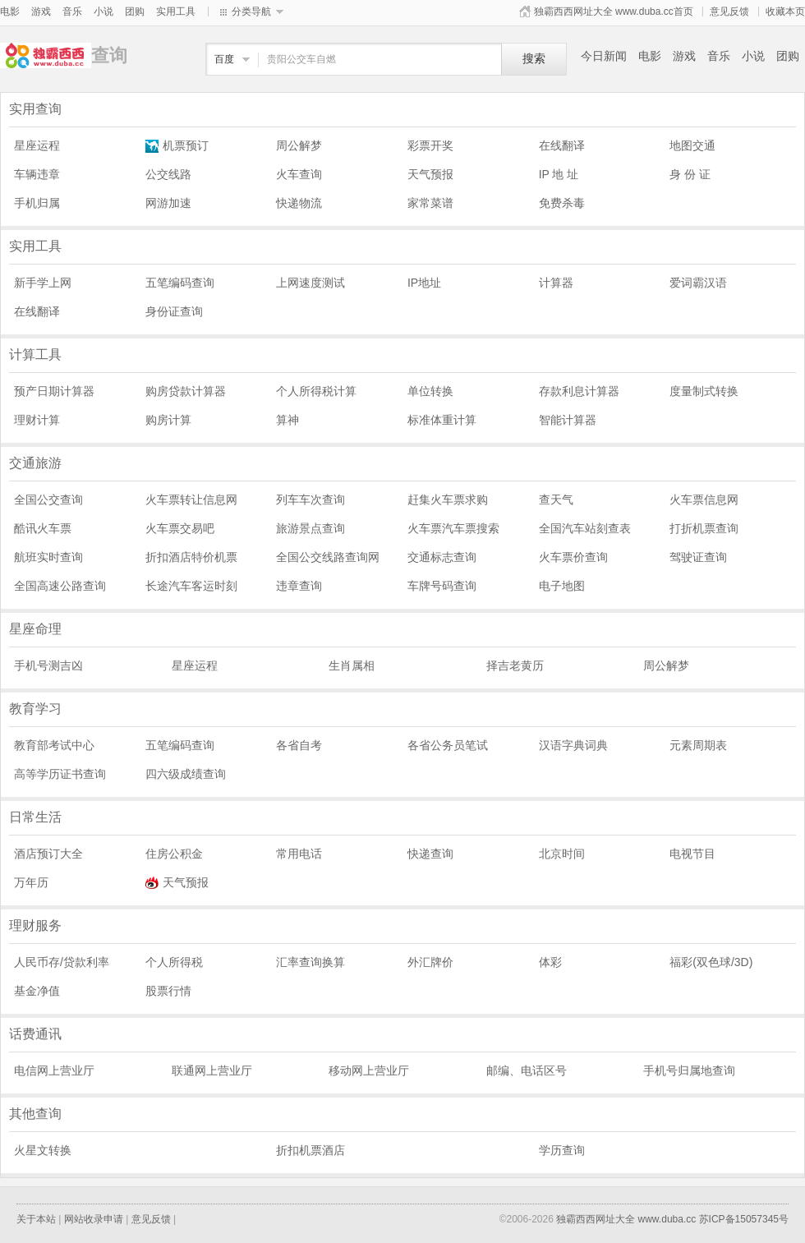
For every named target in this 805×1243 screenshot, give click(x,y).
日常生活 (35, 817)
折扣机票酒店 (310, 1150)
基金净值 (37, 990)
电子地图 (562, 585)
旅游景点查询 (310, 528)
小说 (103, 11)
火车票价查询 (573, 557)
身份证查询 (174, 311)
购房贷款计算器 (185, 391)
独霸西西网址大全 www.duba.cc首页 (613, 11)
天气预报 (430, 174)
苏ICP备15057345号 (744, 1219)
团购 (135, 11)
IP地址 (424, 282)
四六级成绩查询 (185, 773)
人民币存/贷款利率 (61, 962)
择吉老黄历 (515, 665)
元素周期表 (698, 745)
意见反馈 (729, 11)
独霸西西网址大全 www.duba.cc (626, 1219)
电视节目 (692, 853)
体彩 (550, 962)
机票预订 (177, 146)
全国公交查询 (48, 499)
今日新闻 (604, 55)
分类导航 (251, 11)
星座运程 (37, 145)
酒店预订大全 (48, 853)
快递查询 (430, 853)
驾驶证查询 (698, 557)
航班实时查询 (48, 557)
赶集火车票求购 (447, 499)
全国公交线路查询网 (328, 557)
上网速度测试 (310, 282)
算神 (287, 419)
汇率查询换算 (310, 962)
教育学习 (35, 709)
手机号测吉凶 (48, 665)
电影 (10, 11)
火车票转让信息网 (191, 499)
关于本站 (36, 1219)
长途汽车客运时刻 (191, 585)
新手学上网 (42, 282)
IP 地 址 (559, 174)
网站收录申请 (93, 1219)
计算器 (556, 282)
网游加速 (168, 202)
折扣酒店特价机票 (191, 557)
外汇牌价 (430, 962)
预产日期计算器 (54, 391)
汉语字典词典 (573, 745)
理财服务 (35, 925)
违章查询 (299, 585)
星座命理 (35, 629)
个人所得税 (174, 962)
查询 (45, 55)
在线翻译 (562, 145)
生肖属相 (352, 665)
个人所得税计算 (316, 391)
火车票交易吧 (179, 528)
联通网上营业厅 (212, 1070)
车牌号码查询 (441, 585)
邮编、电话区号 (526, 1070)
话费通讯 (35, 1034)
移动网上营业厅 (369, 1070)
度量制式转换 (703, 391)
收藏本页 (785, 11)
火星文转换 (42, 1150)
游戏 (41, 11)
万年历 (31, 882)
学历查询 (562, 1150)
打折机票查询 (703, 528)
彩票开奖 (430, 145)
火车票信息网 (703, 499)
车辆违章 (37, 174)
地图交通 (692, 145)
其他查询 (35, 1114)
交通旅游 (35, 463)
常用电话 (299, 853)
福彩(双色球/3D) (710, 962)
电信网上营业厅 (54, 1070)
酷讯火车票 (42, 528)
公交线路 (168, 174)
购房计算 (168, 419)
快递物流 (299, 202)
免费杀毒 (562, 202)
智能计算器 (567, 419)
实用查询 (35, 109)
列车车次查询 (310, 499)
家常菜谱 (430, 202)
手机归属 (37, 202)
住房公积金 (174, 853)
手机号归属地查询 (689, 1070)
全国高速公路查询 (60, 585)
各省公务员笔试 (447, 745)
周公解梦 (299, 145)
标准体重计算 (441, 419)
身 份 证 (690, 174)
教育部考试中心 (54, 745)
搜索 (533, 59)
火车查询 (299, 174)
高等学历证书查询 (60, 773)
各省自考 (299, 745)
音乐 (72, 11)
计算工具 (35, 354)
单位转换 (430, 391)
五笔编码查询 (179, 282)
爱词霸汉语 (698, 282)
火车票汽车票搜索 (453, 528)
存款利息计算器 (579, 391)
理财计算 (37, 419)
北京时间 (562, 853)
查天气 (556, 499)
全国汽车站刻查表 (585, 528)
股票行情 (168, 990)
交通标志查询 (441, 557)
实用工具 (176, 11)
